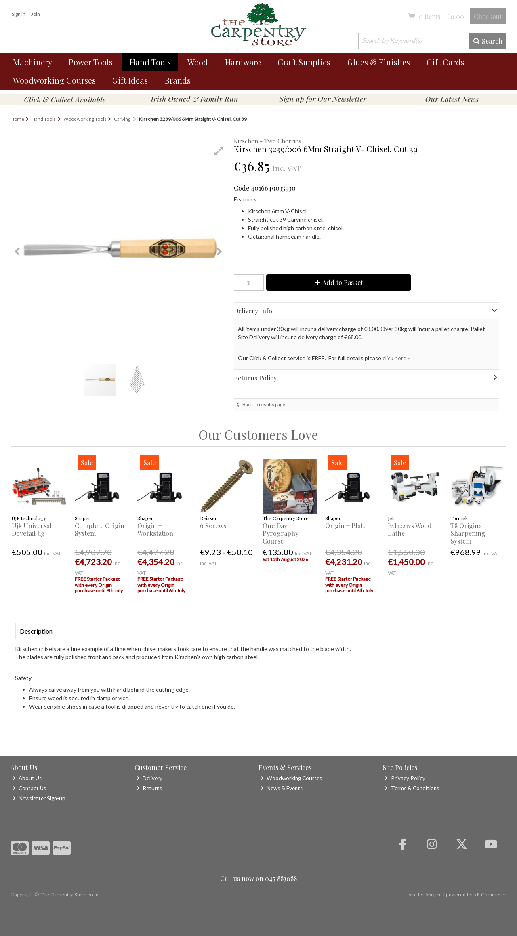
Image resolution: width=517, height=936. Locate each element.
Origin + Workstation (155, 529)
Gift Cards (445, 62)
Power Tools (91, 62)
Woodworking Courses (54, 80)
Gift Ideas (130, 80)
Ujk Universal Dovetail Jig (32, 529)
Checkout (488, 16)
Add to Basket (339, 282)
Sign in (18, 14)
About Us (27, 778)
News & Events (281, 788)
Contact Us (29, 788)
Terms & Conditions (411, 788)
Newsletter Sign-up (38, 798)
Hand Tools (150, 62)
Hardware (243, 62)
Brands (178, 80)
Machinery (32, 62)
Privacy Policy (404, 778)
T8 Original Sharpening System (467, 533)
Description (36, 631)
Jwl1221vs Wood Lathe (410, 529)
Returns (149, 788)
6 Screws (213, 525)
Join (35, 14)
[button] (218, 151)
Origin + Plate (345, 525)
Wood (197, 62)
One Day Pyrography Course (280, 533)
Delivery (149, 778)
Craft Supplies (303, 62)
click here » (396, 358)
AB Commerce (489, 894)
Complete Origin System (99, 529)
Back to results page (263, 404)
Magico (434, 894)
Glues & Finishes (378, 62)
